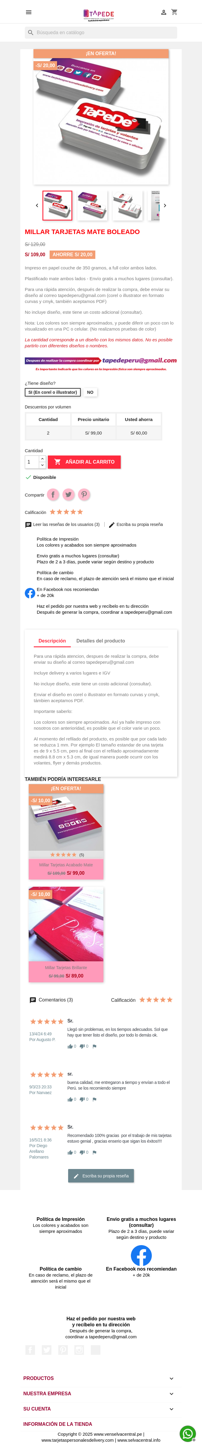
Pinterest (84, 494)
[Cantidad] (32, 462)
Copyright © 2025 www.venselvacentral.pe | (101, 1434)
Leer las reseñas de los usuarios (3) (63, 524)
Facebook (30, 1350)
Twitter (46, 1350)
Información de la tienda (57, 1424)
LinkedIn (95, 1350)
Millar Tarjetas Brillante (66, 967)
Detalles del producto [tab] (100, 640)
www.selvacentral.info (138, 1440)
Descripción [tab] (52, 640)
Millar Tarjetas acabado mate (66, 864)
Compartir (53, 494)
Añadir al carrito (84, 462)
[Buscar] (101, 33)
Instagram (79, 1350)
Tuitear (68, 494)
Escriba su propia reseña (135, 524)
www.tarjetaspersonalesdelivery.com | (79, 1440)
